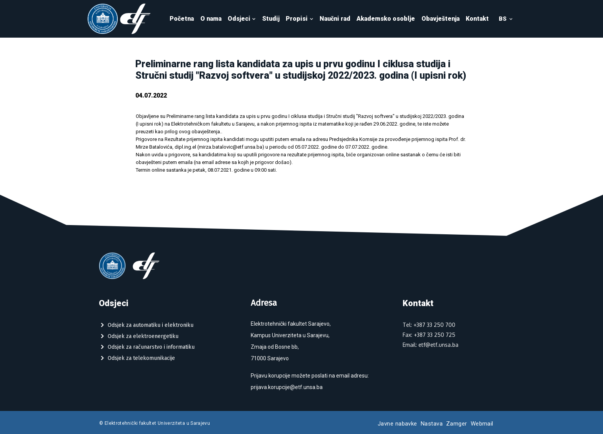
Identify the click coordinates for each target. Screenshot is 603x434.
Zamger (456, 423)
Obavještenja (440, 18)
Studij (271, 18)
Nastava (432, 423)
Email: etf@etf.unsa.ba (430, 344)
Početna (182, 18)
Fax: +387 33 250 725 (429, 334)
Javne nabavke (397, 423)
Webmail (482, 423)
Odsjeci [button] (242, 18)
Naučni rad (335, 18)
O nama (211, 18)
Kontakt (477, 18)
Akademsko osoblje (385, 18)
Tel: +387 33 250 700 (429, 324)
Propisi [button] (299, 18)
